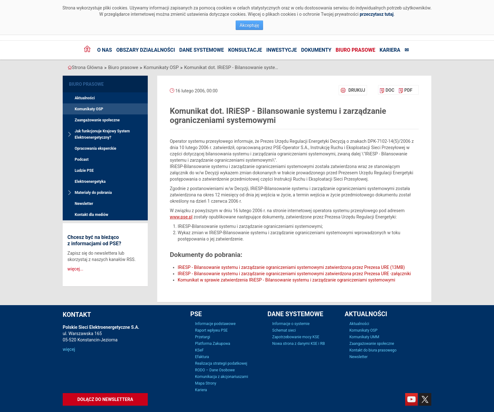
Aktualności (85, 98)
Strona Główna (87, 67)
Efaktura (202, 357)
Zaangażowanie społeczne (97, 120)
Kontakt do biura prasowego (373, 350)
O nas (104, 50)
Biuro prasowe (355, 50)
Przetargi (202, 337)
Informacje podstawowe (215, 324)
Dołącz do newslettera (105, 399)
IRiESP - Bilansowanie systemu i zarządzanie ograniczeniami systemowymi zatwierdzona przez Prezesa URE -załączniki (294, 273)
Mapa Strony (205, 383)
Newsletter (84, 203)
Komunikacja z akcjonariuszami (221, 376)
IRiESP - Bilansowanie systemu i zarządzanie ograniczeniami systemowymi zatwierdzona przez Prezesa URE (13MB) (291, 267)
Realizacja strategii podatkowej (221, 363)
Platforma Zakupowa (212, 343)
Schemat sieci (284, 330)
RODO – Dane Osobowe (215, 370)
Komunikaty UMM (364, 337)
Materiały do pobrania (93, 192)
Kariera (390, 50)
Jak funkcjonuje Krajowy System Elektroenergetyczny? (102, 134)
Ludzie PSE (84, 170)
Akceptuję (249, 25)
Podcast (82, 159)
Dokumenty (316, 50)
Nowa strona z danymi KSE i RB (298, 343)
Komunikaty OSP (161, 67)
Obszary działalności (145, 50)
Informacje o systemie (291, 324)
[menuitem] (387, 90)
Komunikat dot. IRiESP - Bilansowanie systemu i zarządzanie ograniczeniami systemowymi (231, 67)
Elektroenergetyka (90, 181)
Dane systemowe (201, 50)
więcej (69, 349)
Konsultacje (245, 50)
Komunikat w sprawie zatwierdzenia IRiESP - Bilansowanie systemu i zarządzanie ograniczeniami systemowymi (286, 279)
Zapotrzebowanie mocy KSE (295, 337)
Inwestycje (281, 50)
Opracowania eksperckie (95, 148)
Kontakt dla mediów (91, 214)
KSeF (199, 350)
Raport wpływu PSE (211, 330)
